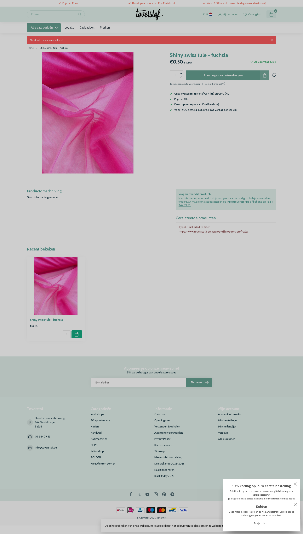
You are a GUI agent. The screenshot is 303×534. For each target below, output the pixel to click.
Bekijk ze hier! (261, 523)
